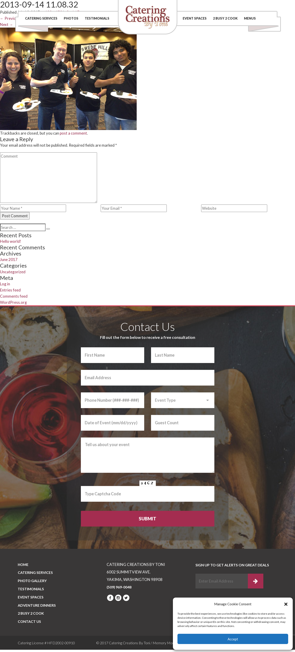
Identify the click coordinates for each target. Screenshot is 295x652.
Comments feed (14, 296)
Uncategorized (13, 271)
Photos (71, 18)
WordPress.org (13, 302)
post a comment (73, 133)
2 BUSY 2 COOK (225, 18)
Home (23, 565)
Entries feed (10, 290)
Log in (5, 283)
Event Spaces (195, 18)
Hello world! (10, 241)
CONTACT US (29, 624)
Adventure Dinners (37, 607)
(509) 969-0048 (253, 6)
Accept (233, 639)
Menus (250, 18)
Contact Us (208, 6)
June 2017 (9, 259)
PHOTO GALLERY (33, 582)
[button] (286, 604)
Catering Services (41, 18)
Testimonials (97, 18)
